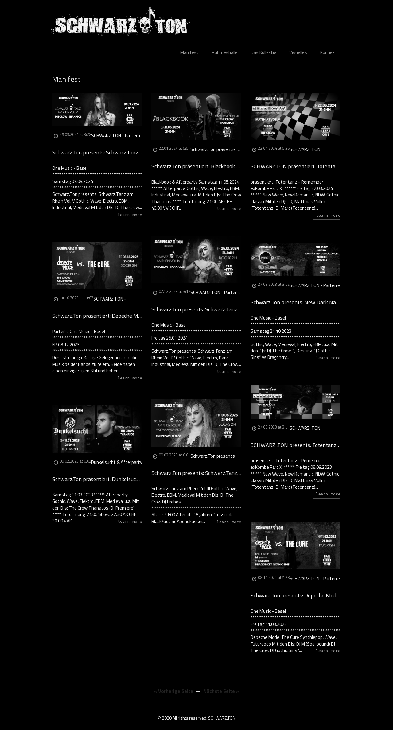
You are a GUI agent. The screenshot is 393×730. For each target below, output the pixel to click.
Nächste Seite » (221, 691)
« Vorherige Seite (173, 691)
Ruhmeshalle (225, 52)
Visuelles (298, 52)
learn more (130, 214)
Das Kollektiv (263, 52)
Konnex (327, 52)
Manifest (189, 52)
